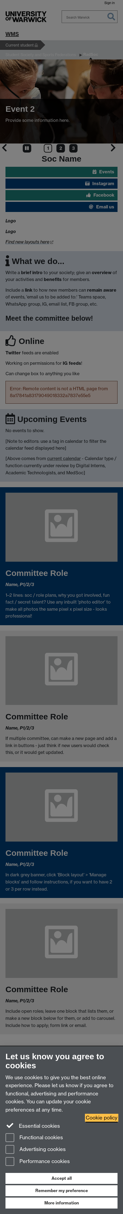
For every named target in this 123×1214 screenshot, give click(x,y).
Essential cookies (32, 1125)
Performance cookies (37, 1162)
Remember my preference (61, 1190)
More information (61, 1203)
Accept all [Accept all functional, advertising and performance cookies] (62, 1178)
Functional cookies (34, 1138)
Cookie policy (102, 1118)
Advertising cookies (35, 1150)
